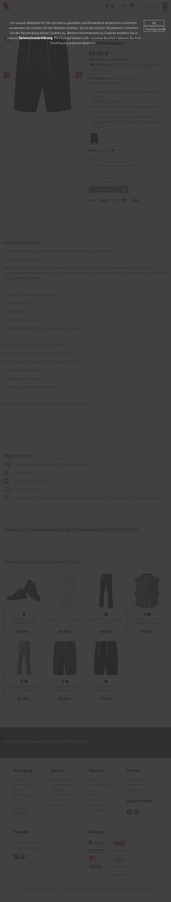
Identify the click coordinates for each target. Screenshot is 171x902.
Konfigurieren (155, 29)
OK (154, 23)
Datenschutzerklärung (35, 38)
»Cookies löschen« (103, 38)
